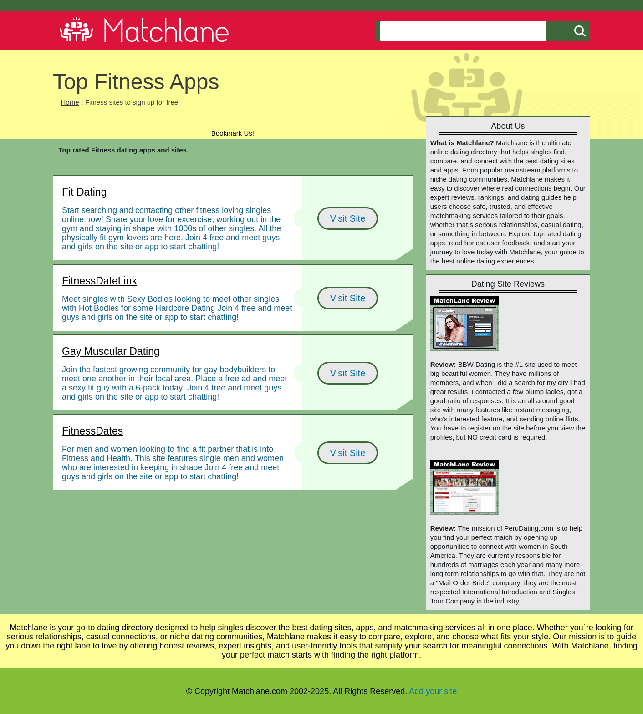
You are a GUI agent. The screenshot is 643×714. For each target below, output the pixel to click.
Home (70, 102)
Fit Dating (84, 192)
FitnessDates (92, 431)
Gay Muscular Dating (111, 351)
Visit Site (347, 218)
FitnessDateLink (99, 281)
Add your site (433, 691)
